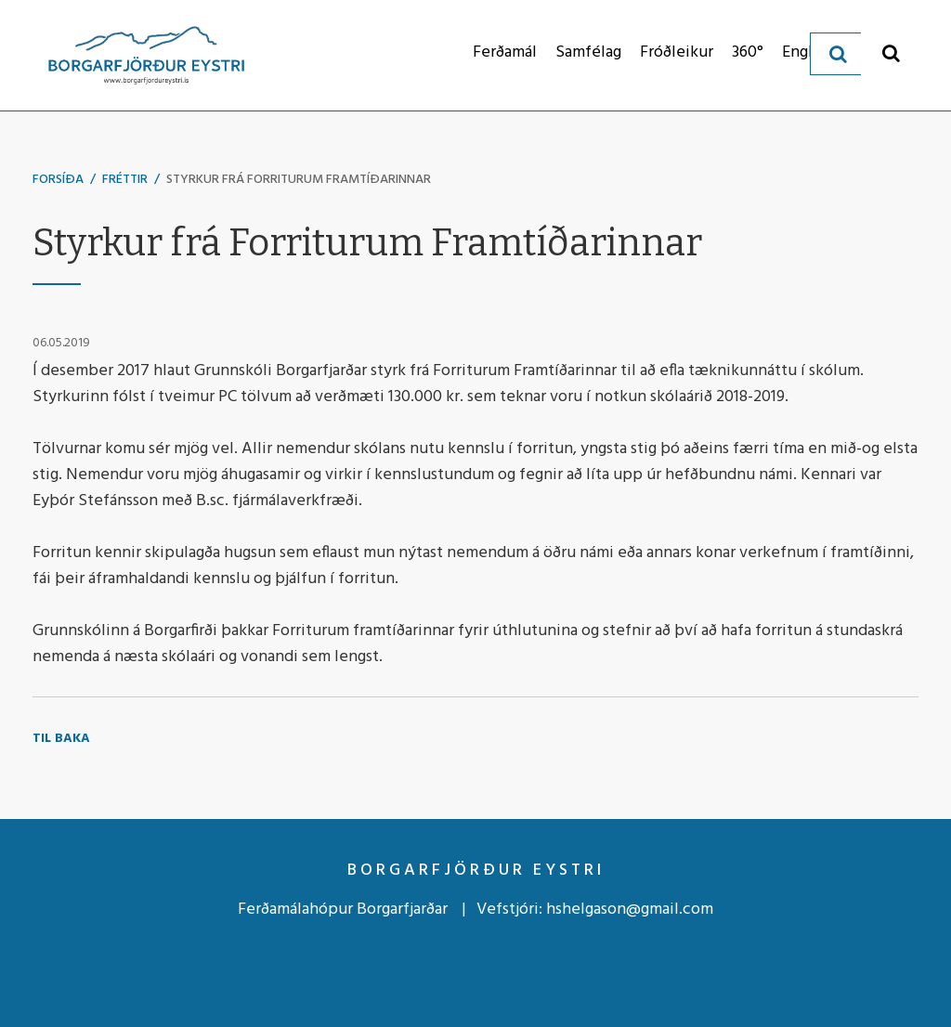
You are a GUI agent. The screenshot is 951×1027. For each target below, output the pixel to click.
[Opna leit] (891, 52)
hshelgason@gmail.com (629, 909)
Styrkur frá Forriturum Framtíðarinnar (298, 179)
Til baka (61, 738)
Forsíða (58, 179)
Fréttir (125, 179)
